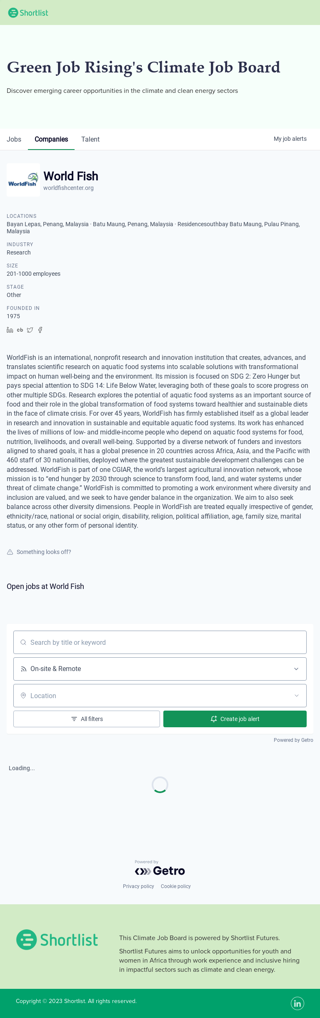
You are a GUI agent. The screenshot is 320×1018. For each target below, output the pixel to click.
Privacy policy (138, 886)
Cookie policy (176, 886)
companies (51, 139)
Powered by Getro (293, 740)
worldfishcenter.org (68, 188)
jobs (14, 139)
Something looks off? (39, 552)
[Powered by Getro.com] (160, 867)
